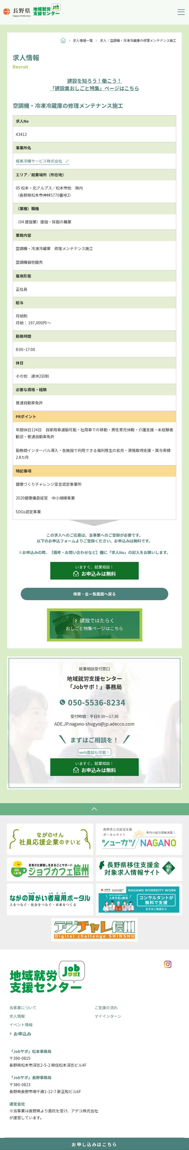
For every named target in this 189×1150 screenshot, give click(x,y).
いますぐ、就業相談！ (94, 570)
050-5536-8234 (96, 702)
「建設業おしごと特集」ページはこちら (94, 84)
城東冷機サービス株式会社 (42, 161)
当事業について (22, 1007)
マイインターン (108, 1016)
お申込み (22, 1033)
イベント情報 (21, 1024)
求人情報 (17, 1016)
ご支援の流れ (106, 1007)
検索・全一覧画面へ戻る (94, 594)
